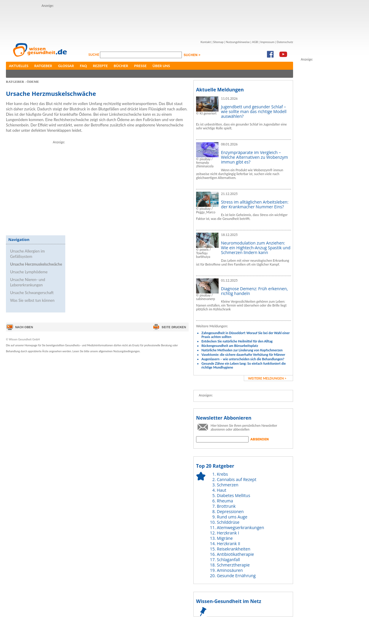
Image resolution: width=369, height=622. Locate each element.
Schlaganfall (228, 559)
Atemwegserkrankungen (240, 527)
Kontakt (206, 42)
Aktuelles (18, 66)
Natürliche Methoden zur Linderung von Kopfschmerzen (242, 350)
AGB (255, 42)
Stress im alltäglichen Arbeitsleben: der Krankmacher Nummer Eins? (254, 204)
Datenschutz (285, 42)
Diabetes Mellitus (233, 495)
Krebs (222, 474)
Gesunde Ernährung (236, 575)
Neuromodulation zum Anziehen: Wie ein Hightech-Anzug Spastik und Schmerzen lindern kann (255, 247)
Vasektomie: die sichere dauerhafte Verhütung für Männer (243, 354)
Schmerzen (227, 485)
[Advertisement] (149, 21)
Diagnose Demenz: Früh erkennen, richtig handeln (254, 291)
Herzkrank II (228, 543)
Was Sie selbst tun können (32, 300)
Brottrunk (226, 506)
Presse (140, 66)
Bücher (121, 66)
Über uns (161, 66)
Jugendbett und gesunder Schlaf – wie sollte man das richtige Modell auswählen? (254, 111)
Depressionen (230, 511)
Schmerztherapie (233, 565)
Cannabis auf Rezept (236, 479)
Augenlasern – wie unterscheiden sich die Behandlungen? (242, 359)
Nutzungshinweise (238, 42)
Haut (221, 490)
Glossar (66, 66)
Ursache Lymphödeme (28, 271)
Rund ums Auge (232, 517)
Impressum (267, 42)
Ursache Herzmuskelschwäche (36, 264)
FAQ (83, 66)
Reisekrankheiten (233, 549)
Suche (94, 54)
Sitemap (218, 42)
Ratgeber (43, 66)
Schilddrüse (228, 522)
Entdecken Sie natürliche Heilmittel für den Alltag (237, 341)
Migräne (225, 538)
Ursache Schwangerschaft (32, 292)
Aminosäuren (230, 570)
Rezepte (100, 66)
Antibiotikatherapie (235, 554)
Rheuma (225, 501)
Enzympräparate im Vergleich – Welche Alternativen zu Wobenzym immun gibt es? (254, 157)
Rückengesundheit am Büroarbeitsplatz (229, 346)
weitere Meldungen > (267, 378)
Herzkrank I (228, 533)
